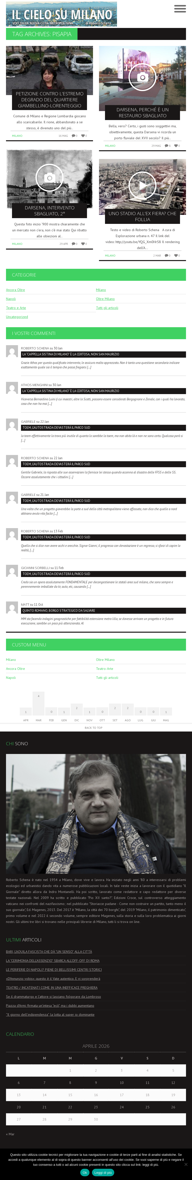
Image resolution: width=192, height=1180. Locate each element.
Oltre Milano (105, 298)
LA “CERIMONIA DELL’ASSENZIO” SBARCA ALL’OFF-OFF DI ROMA (53, 960)
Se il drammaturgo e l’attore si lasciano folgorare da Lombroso (53, 996)
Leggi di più (103, 1173)
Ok (85, 1173)
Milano (17, 136)
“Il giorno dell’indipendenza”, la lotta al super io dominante (50, 1014)
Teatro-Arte (104, 668)
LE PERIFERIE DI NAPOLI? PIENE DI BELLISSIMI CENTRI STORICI (54, 969)
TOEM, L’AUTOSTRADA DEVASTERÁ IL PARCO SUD (56, 428)
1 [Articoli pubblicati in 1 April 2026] (70, 1070)
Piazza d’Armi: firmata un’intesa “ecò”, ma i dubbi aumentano (50, 1005)
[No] (185, 1164)
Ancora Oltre (15, 290)
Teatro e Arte (16, 307)
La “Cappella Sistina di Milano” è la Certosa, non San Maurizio (70, 354)
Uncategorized (17, 316)
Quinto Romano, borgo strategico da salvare (58, 610)
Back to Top (93, 728)
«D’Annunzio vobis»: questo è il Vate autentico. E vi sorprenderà (53, 978)
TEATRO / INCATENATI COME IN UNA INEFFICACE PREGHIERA (52, 987)
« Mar (10, 1134)
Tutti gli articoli (107, 307)
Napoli (11, 298)
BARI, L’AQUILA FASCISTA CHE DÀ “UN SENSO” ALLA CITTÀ (49, 951)
